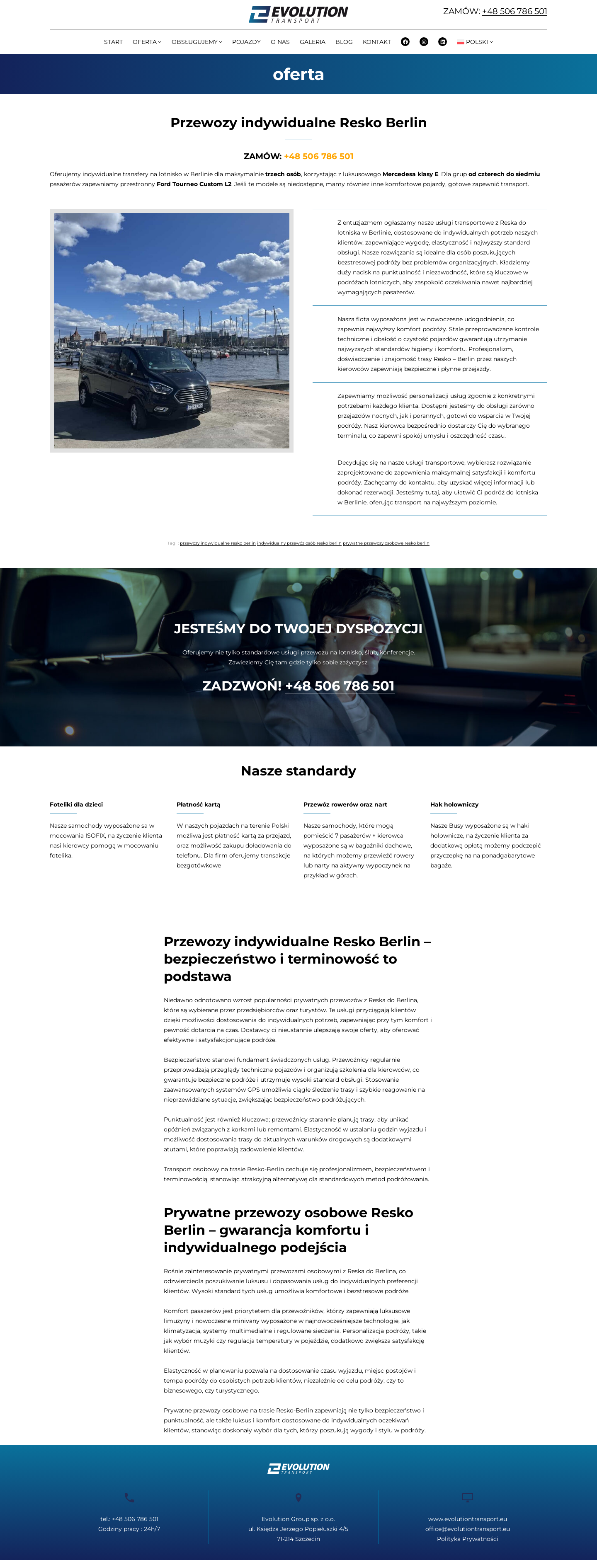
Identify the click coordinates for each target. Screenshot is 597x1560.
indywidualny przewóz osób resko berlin (299, 543)
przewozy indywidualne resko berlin (218, 543)
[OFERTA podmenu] (159, 41)
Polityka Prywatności (467, 1539)
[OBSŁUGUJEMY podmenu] (220, 41)
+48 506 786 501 (514, 11)
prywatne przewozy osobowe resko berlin (386, 543)
